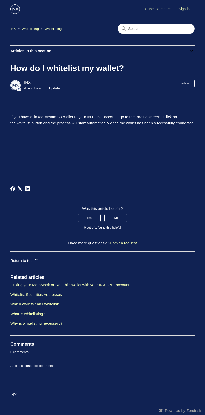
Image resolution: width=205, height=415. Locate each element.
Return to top (24, 260)
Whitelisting (30, 29)
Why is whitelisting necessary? (36, 323)
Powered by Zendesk (183, 410)
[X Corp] (20, 188)
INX (13, 29)
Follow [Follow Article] (184, 83)
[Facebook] (12, 188)
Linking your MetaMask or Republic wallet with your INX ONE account (69, 285)
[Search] (156, 29)
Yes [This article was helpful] (89, 218)
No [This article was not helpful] (116, 218)
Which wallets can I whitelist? (35, 304)
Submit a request (158, 9)
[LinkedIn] (27, 188)
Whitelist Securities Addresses (36, 294)
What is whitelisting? (27, 314)
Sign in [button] (184, 9)
